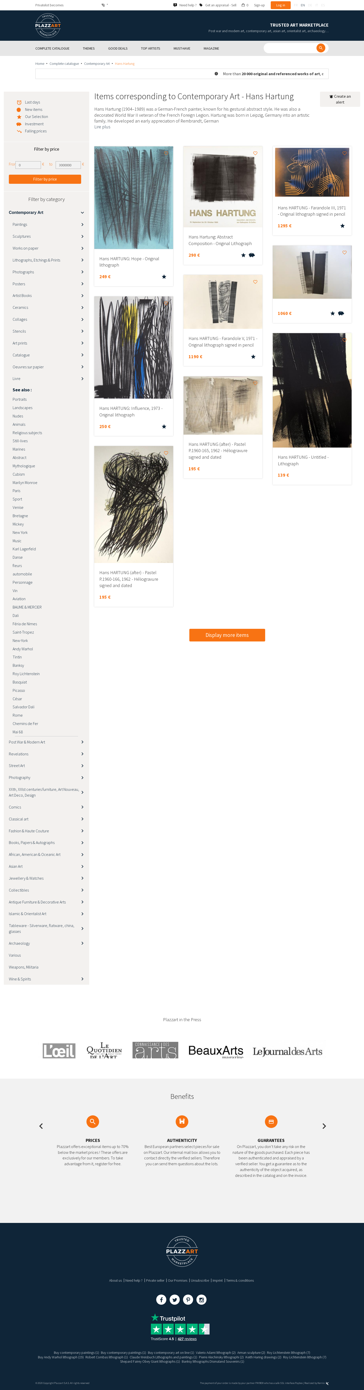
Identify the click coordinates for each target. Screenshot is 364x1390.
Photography (19, 777)
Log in (280, 5)
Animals (19, 424)
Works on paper (25, 248)
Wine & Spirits (20, 978)
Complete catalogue (64, 63)
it (316, 5)
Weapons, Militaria (23, 967)
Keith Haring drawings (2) (263, 1357)
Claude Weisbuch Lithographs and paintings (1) (163, 1357)
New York (20, 532)
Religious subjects (27, 432)
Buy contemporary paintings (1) (76, 1352)
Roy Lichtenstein (26, 673)
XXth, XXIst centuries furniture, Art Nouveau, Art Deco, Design (44, 792)
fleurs (17, 565)
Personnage (23, 582)
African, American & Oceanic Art (34, 854)
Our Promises (177, 1280)
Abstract (19, 457)
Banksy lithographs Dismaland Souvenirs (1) (213, 1361)
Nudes (18, 415)
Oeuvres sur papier (28, 366)
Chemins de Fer (25, 723)
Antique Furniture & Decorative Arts (37, 901)
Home (39, 63)
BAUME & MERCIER (27, 607)
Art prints (20, 343)
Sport (17, 498)
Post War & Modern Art (27, 741)
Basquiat (20, 681)
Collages (20, 319)
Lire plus (102, 127)
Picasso (19, 690)
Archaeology (19, 943)
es (323, 5)
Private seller (155, 1280)
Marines (19, 449)
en (303, 5)
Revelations (18, 753)
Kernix (323, 1383)
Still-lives (20, 440)
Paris (16, 490)
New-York (20, 640)
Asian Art (15, 866)
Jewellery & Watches (26, 878)
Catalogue (21, 354)
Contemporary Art (97, 63)
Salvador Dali (23, 706)
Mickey (18, 524)
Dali (16, 615)
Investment (34, 123)
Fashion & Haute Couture (29, 830)
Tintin (17, 656)
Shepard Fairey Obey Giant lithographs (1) (150, 1361)
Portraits (20, 399)
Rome (18, 715)
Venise (18, 507)
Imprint (218, 1280)
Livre (16, 378)
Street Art (17, 765)
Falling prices (36, 130)
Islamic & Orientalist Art (27, 913)
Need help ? (134, 1280)
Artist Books (22, 295)
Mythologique (24, 465)
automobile (22, 573)
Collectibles (19, 890)
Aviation (19, 598)
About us (115, 1280)
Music (17, 540)
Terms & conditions (240, 1280)
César (17, 698)
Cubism (19, 474)
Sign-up (259, 5)
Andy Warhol (23, 648)
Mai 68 (18, 731)
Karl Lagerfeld (24, 548)
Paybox (299, 1383)
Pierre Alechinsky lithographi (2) (221, 1357)
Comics (15, 807)
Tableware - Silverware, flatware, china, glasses (41, 928)
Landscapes (22, 407)
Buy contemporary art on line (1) (171, 1352)
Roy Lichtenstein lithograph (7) (288, 1352)
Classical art (18, 818)
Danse (18, 557)
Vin (15, 590)
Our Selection (36, 116)
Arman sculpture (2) (251, 1352)
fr (296, 5)
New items (33, 109)
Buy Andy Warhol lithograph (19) (61, 1357)
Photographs (23, 271)
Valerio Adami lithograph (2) (216, 1352)
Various (15, 955)
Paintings (20, 224)
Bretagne (20, 515)
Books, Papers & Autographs (32, 842)
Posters (19, 283)
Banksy (18, 665)
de (310, 5)
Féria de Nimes (25, 623)
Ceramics (20, 307)
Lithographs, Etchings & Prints (36, 260)
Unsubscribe (200, 1280)
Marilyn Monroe (25, 482)
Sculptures (22, 236)
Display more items (227, 635)
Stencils (19, 331)
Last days (32, 102)
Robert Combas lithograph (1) (106, 1357)
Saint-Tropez (23, 632)
